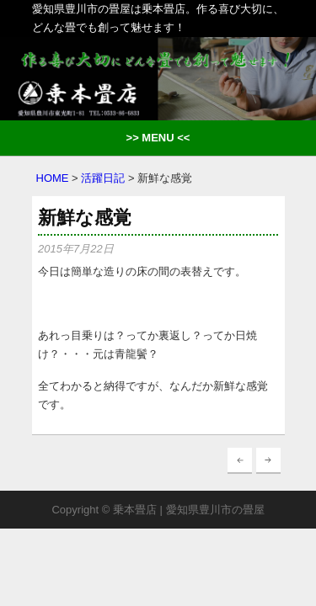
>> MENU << (158, 137)
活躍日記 (103, 178)
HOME (52, 178)
